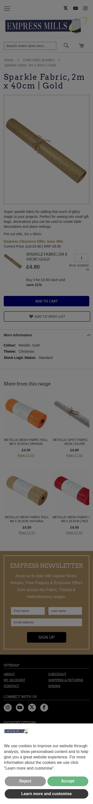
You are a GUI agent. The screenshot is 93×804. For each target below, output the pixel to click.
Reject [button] (25, 781)
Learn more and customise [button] (46, 794)
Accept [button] (67, 781)
